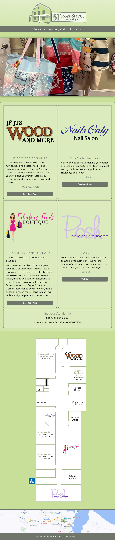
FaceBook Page (30, 194)
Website (84, 279)
